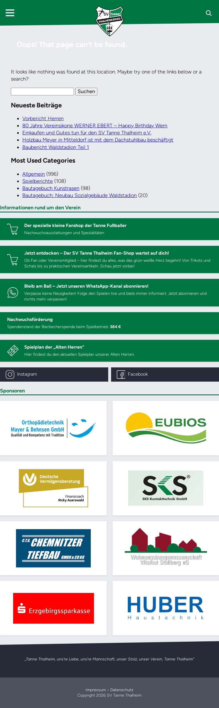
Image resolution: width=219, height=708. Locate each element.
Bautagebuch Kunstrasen (50, 188)
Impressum (96, 689)
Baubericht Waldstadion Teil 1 (55, 147)
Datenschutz (121, 689)
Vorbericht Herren (43, 118)
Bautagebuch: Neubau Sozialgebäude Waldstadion (79, 195)
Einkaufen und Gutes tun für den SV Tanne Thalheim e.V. (86, 133)
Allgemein (33, 174)
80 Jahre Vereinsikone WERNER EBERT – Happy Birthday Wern (94, 125)
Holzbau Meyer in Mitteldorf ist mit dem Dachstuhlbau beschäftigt (97, 140)
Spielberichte (37, 181)
